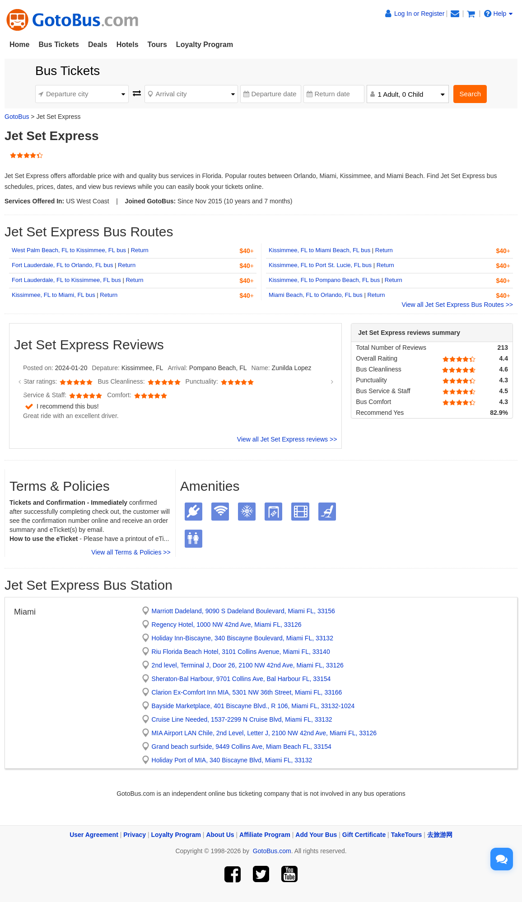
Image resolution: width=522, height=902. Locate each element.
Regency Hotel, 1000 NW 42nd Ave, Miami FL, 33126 (227, 624)
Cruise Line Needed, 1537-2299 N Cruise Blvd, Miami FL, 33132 (242, 719)
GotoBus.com (272, 851)
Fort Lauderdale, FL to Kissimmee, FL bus (66, 280)
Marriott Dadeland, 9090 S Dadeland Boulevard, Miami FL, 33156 (243, 611)
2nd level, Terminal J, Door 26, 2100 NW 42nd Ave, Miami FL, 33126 (248, 665)
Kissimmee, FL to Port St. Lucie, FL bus (320, 265)
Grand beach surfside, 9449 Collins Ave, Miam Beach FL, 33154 (241, 746)
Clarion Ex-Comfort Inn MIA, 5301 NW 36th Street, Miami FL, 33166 (247, 692)
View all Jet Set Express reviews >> (287, 439)
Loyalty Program (204, 44)
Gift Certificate (364, 834)
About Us (220, 834)
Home (19, 44)
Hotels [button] (128, 44)
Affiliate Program (264, 834)
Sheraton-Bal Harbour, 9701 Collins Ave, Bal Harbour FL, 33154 (241, 678)
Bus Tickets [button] (58, 44)
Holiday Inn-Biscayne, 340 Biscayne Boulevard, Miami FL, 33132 (242, 638)
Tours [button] (157, 44)
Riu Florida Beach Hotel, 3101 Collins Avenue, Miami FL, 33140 (241, 651)
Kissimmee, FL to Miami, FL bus (53, 294)
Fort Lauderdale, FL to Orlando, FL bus (62, 265)
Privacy (134, 834)
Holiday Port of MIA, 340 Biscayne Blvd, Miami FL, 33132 (232, 760)
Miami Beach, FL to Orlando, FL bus (316, 294)
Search (470, 94)
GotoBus (17, 116)
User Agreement (94, 834)
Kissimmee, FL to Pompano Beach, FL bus (324, 280)
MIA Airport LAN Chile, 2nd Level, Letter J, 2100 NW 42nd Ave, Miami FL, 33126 (264, 733)
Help (498, 13)
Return (140, 250)
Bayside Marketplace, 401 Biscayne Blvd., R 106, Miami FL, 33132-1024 (253, 705)
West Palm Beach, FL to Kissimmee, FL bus (69, 250)
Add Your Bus (316, 834)
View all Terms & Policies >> (130, 552)
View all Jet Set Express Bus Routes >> (457, 304)
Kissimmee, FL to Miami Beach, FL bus (319, 250)
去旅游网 (439, 834)
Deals (97, 44)
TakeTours (406, 834)
